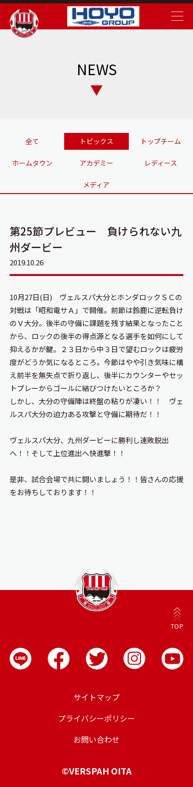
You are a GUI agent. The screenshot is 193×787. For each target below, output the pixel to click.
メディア (96, 184)
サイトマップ (96, 697)
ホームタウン (32, 163)
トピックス (96, 141)
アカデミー (96, 163)
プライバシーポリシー (96, 718)
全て (32, 141)
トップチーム (160, 141)
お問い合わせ (96, 739)
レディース (160, 163)
